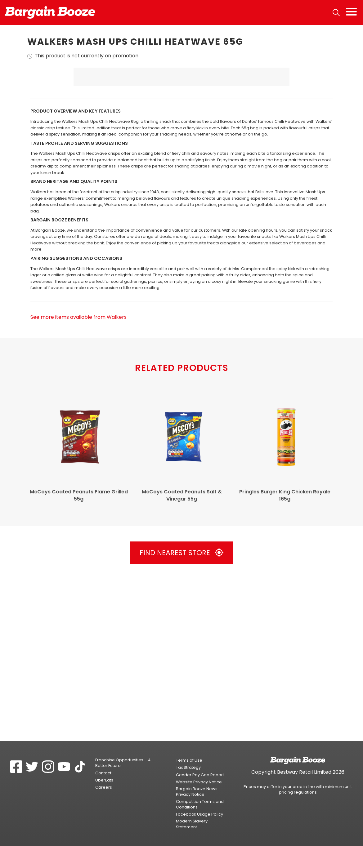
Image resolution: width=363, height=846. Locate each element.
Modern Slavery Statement (192, 824)
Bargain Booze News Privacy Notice (196, 791)
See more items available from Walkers (78, 479)
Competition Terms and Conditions (200, 804)
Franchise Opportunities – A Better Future (123, 762)
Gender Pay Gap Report (200, 774)
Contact (103, 773)
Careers (103, 787)
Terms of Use (189, 760)
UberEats (104, 780)
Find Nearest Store (181, 714)
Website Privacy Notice (199, 782)
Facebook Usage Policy (199, 814)
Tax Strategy (188, 767)
